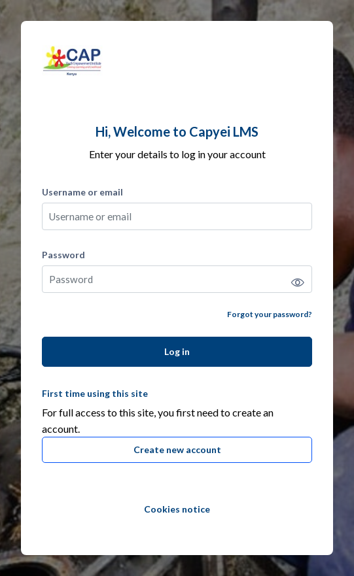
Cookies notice (177, 509)
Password (63, 254)
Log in (177, 351)
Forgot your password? (269, 314)
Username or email (82, 191)
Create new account (177, 449)
